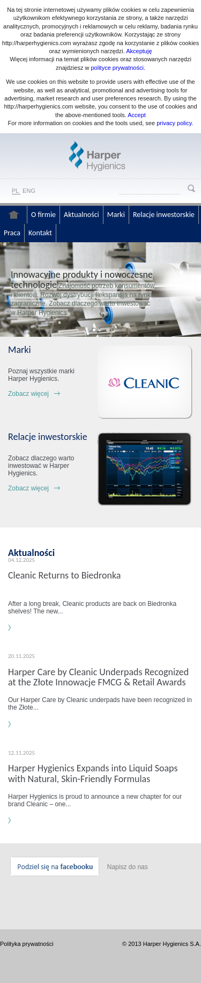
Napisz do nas (127, 867)
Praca (12, 232)
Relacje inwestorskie (164, 214)
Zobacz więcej (28, 393)
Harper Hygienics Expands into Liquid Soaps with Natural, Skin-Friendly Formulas (92, 773)
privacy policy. (174, 123)
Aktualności (81, 214)
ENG (29, 190)
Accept (137, 115)
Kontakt (40, 232)
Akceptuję (139, 51)
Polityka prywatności (27, 944)
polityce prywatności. (118, 67)
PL (15, 190)
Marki (116, 214)
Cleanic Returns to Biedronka (64, 575)
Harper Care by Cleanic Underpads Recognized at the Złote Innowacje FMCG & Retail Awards (98, 677)
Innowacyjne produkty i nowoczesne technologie (82, 279)
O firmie (43, 214)
